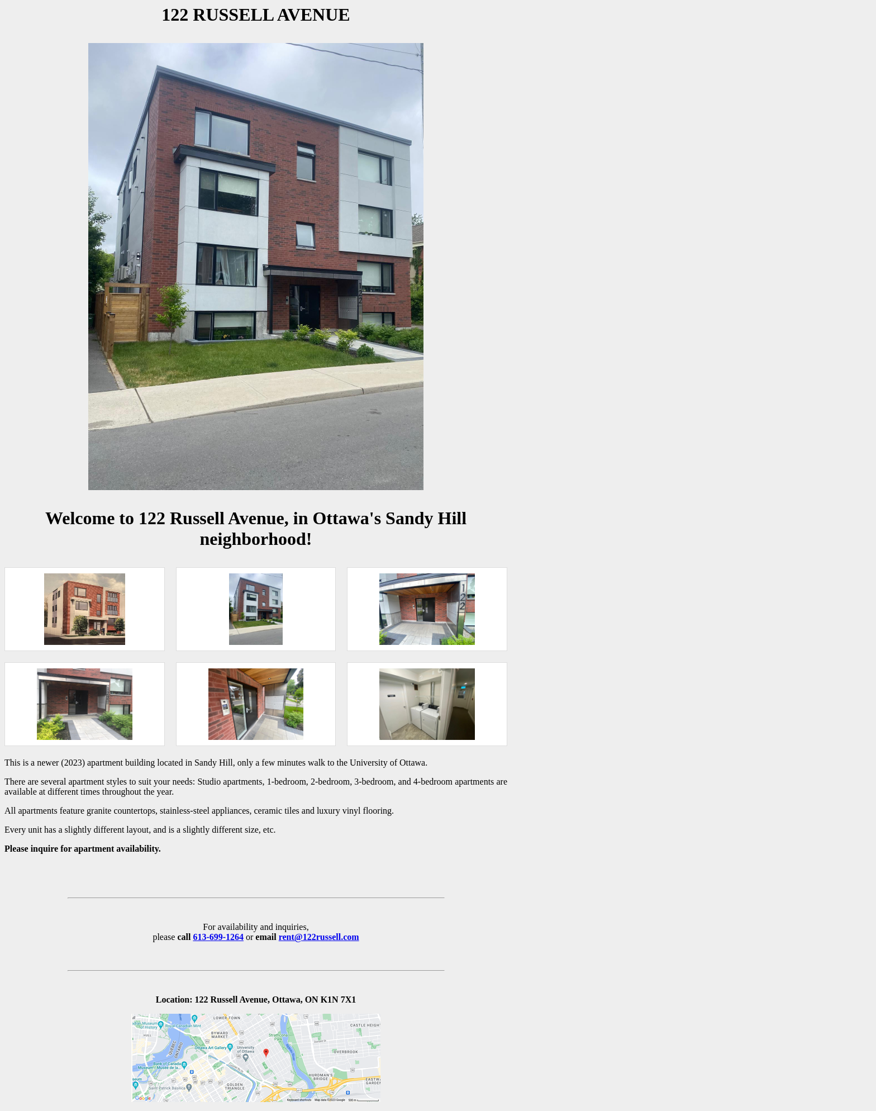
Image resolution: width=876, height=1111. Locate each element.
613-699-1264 (218, 937)
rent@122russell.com (319, 937)
